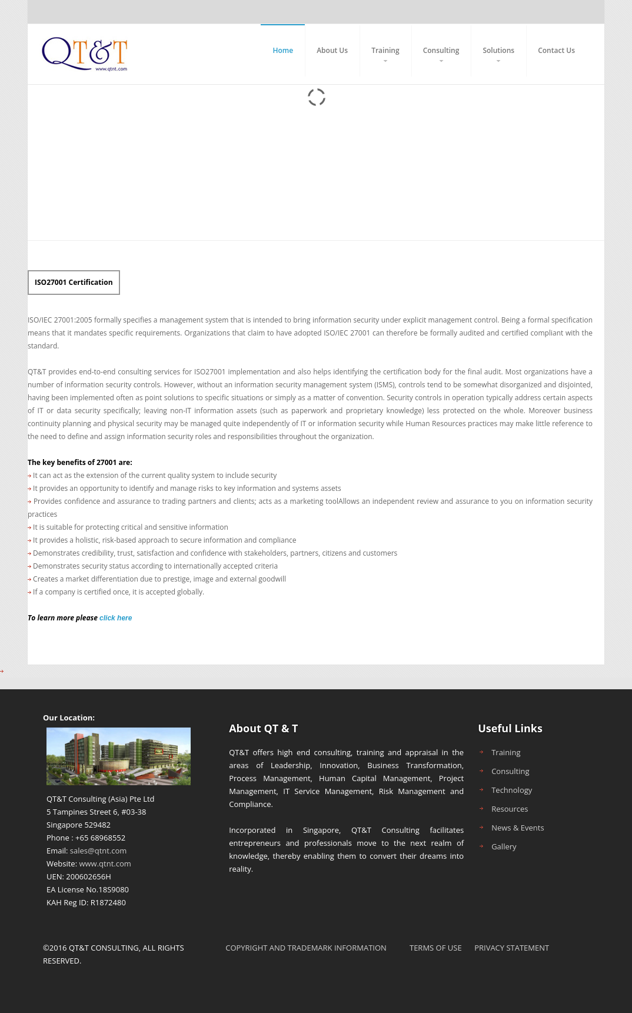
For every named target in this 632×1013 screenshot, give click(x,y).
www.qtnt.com (105, 863)
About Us (332, 50)
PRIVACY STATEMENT (511, 947)
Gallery (503, 846)
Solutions (498, 50)
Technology (511, 790)
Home (282, 50)
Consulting (441, 50)
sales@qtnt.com (98, 850)
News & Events (517, 827)
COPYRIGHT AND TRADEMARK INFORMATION (306, 947)
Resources (509, 808)
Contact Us (556, 50)
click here (115, 618)
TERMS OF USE (436, 947)
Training (385, 50)
